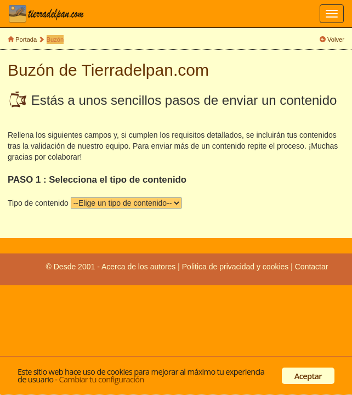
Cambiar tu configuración (101, 379)
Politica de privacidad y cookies (236, 266)
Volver (335, 39)
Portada (26, 39)
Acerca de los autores (138, 266)
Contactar (311, 266)
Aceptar (308, 375)
